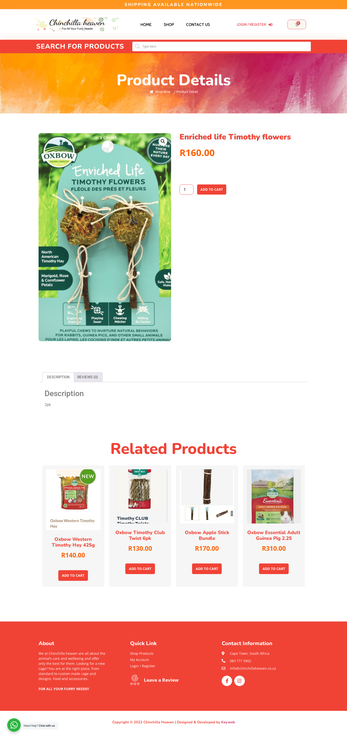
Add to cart (211, 189)
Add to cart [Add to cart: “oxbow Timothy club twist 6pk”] (140, 568)
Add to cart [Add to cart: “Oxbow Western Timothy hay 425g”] (73, 575)
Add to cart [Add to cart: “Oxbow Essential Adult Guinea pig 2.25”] (274, 568)
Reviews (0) (87, 377)
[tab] (58, 377)
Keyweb (228, 722)
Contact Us (198, 24)
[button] (72, 693)
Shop (169, 24)
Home (146, 24)
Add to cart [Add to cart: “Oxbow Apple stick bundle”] (207, 568)
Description (58, 377)
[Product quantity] (187, 189)
